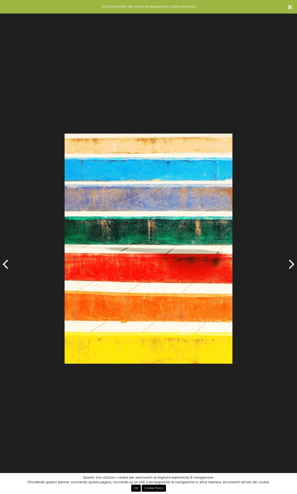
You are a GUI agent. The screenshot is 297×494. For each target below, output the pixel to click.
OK (136, 488)
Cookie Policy (153, 488)
